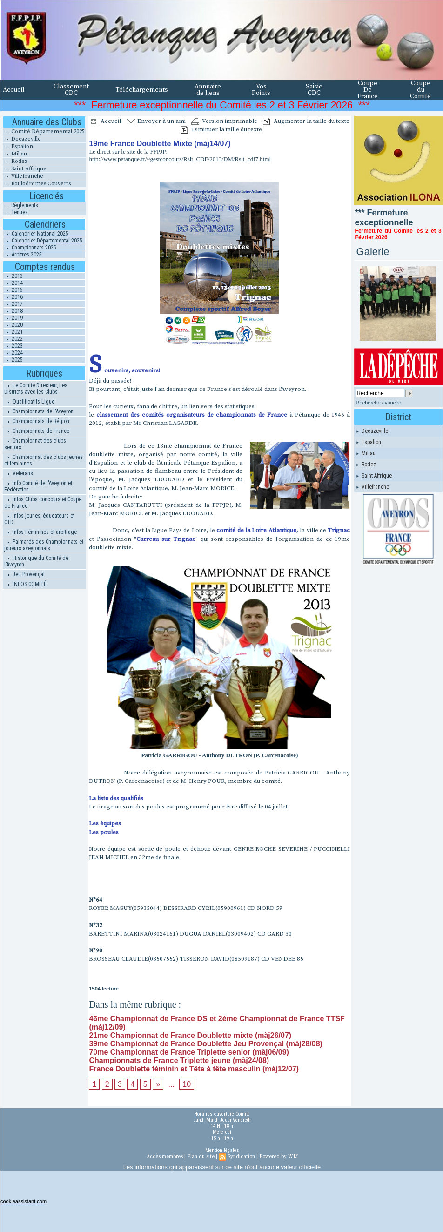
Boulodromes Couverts (37, 183)
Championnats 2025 (29, 247)
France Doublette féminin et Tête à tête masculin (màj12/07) (194, 1069)
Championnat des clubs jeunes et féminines (43, 460)
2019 (13, 318)
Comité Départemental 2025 (44, 131)
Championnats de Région (36, 421)
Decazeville (22, 138)
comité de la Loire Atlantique (256, 530)
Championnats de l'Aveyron (39, 411)
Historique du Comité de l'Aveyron (36, 561)
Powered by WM (278, 1156)
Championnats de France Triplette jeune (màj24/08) (179, 1060)
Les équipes (105, 823)
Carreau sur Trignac (165, 539)
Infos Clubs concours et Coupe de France (42, 502)
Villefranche (23, 176)
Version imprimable (224, 121)
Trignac (339, 530)
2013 (13, 276)
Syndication (241, 1156)
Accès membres (165, 1156)
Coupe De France (367, 90)
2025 (13, 360)
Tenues (15, 212)
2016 (13, 297)
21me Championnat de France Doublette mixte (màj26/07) (190, 1035)
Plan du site (201, 1156)
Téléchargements (141, 90)
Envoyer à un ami (156, 121)
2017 (13, 304)
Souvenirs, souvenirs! (124, 370)
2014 (13, 283)
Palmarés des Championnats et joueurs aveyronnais (43, 545)
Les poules (104, 832)
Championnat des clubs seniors (35, 444)
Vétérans (18, 473)
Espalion (18, 146)
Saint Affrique (25, 168)
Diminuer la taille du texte (221, 129)
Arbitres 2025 (22, 254)
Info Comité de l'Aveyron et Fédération (38, 486)
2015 (13, 290)
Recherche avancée (379, 402)
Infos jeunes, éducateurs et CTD (39, 518)
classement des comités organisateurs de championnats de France (191, 414)
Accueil (14, 90)
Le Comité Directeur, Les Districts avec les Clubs (35, 388)
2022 (13, 339)
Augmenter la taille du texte (306, 121)
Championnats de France (36, 431)
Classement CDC (71, 89)
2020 (13, 325)
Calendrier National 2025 (35, 233)
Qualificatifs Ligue (29, 401)
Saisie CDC (314, 89)
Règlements (20, 205)
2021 (13, 332)
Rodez (15, 161)
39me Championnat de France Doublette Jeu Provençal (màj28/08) (205, 1044)
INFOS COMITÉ (25, 584)
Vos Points (261, 89)
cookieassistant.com (23, 1201)
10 (186, 1084)
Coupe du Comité (420, 90)
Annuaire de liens (208, 89)
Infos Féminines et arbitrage (40, 532)
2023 (13, 346)
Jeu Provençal (24, 574)
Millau (15, 153)
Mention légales (222, 1150)
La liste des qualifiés (116, 798)
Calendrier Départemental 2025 (42, 240)
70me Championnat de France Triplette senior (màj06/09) (189, 1052)
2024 (13, 353)
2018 (13, 311)
